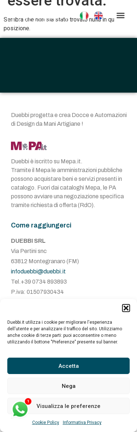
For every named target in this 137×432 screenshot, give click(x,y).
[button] (126, 308)
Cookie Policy (45, 422)
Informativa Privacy (82, 422)
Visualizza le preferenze (68, 406)
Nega (69, 386)
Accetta (68, 366)
